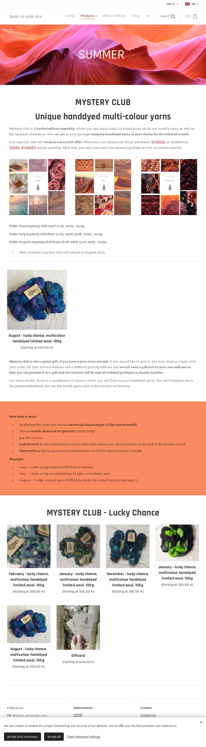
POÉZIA (158, 142)
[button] (168, 16)
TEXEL (14, 148)
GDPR (78, 715)
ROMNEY (28, 148)
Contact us (148, 715)
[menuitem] (112, 16)
